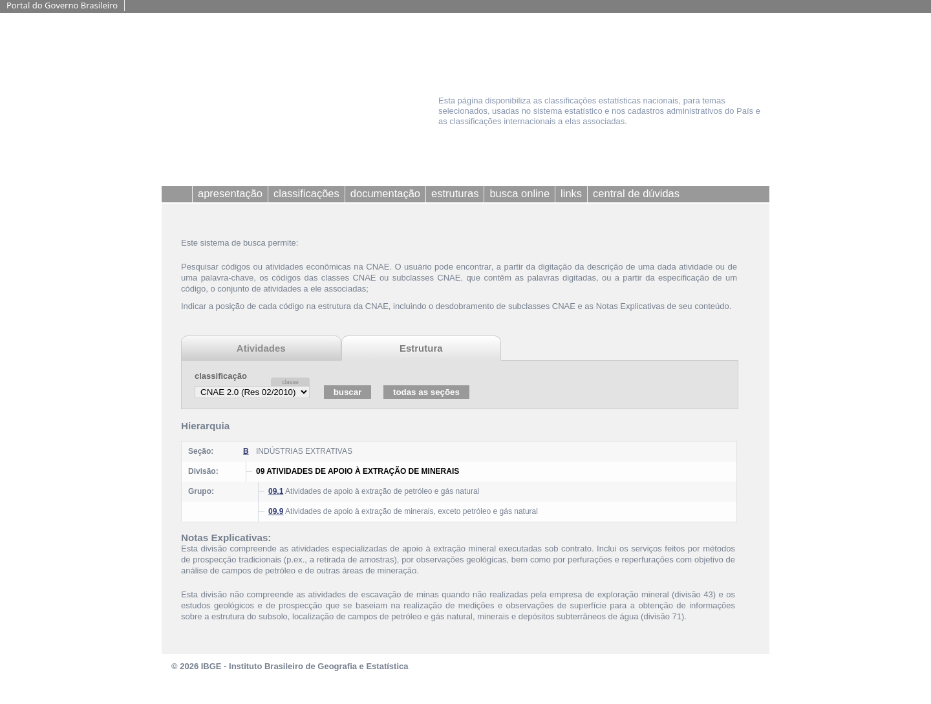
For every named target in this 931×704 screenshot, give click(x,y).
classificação (221, 376)
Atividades (261, 348)
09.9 (275, 511)
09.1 (275, 491)
